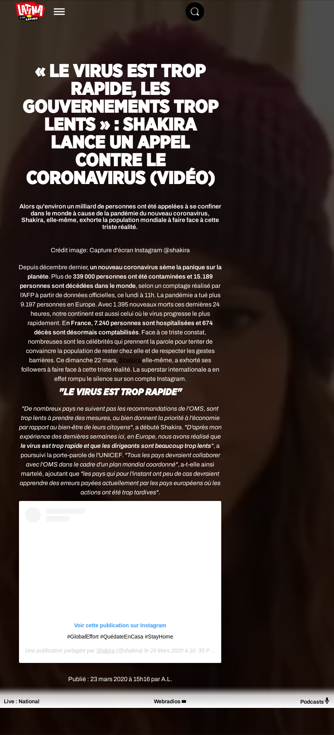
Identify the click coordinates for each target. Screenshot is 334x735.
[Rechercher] (195, 11)
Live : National (22, 701)
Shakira (105, 650)
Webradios (167, 701)
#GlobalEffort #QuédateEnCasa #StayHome (120, 636)
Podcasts (315, 701)
